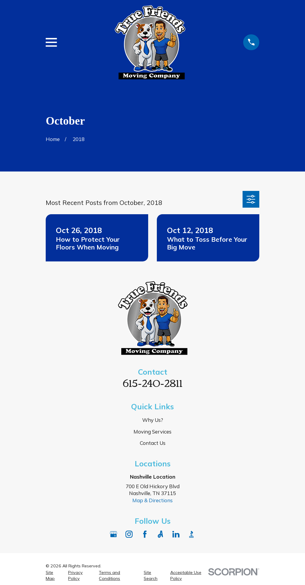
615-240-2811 (153, 382)
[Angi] (160, 534)
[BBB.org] (191, 534)
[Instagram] (129, 534)
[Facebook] (144, 534)
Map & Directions (152, 500)
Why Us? (152, 420)
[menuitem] (53, 576)
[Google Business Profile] (113, 534)
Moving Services (152, 431)
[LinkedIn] (176, 534)
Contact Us (152, 443)
